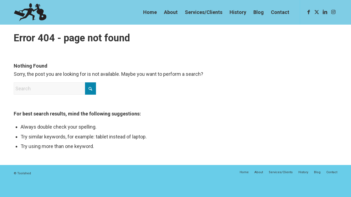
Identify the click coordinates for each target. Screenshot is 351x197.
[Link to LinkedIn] (325, 12)
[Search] (55, 88)
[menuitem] (150, 12)
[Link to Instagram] (333, 12)
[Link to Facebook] (308, 12)
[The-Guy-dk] (30, 12)
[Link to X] (317, 12)
